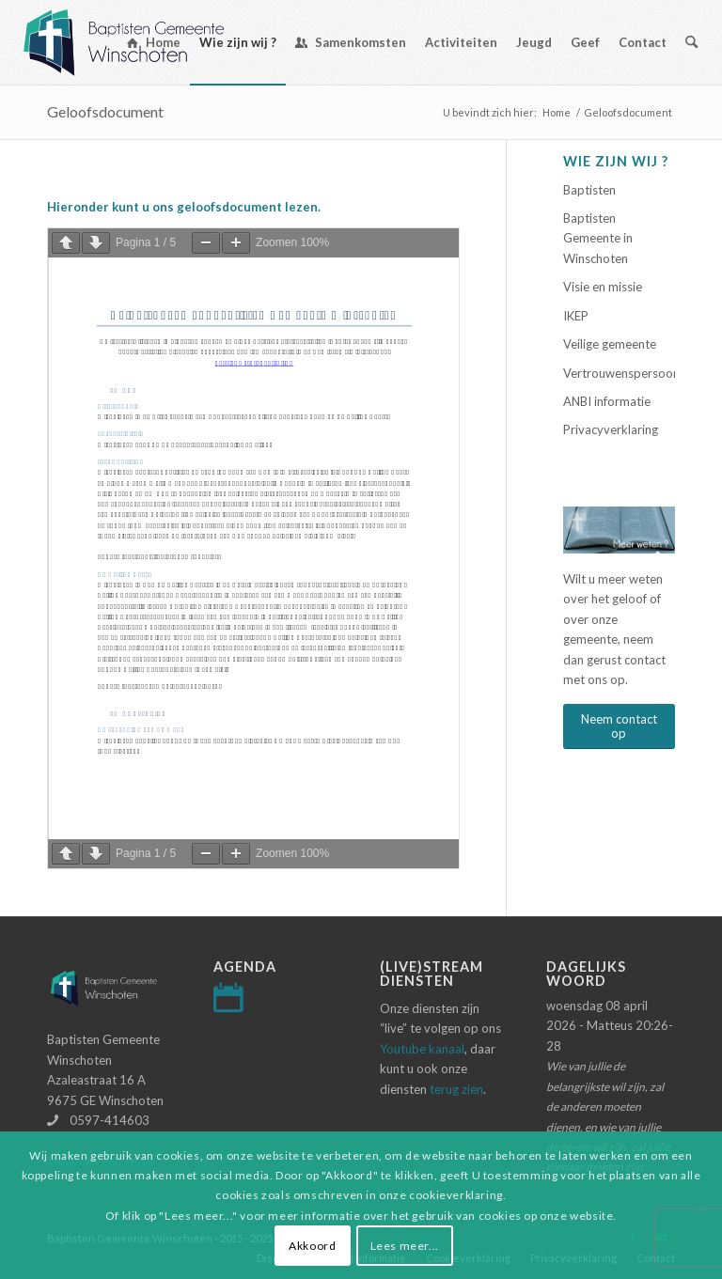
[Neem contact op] (619, 726)
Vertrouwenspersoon (619, 373)
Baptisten (589, 189)
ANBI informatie (607, 401)
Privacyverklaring (610, 429)
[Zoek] (691, 42)
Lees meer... (404, 1246)
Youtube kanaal (422, 1048)
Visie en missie (602, 286)
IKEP (576, 315)
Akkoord (312, 1246)
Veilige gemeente (609, 343)
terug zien (456, 1089)
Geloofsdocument (105, 111)
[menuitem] (154, 42)
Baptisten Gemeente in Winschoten (598, 238)
